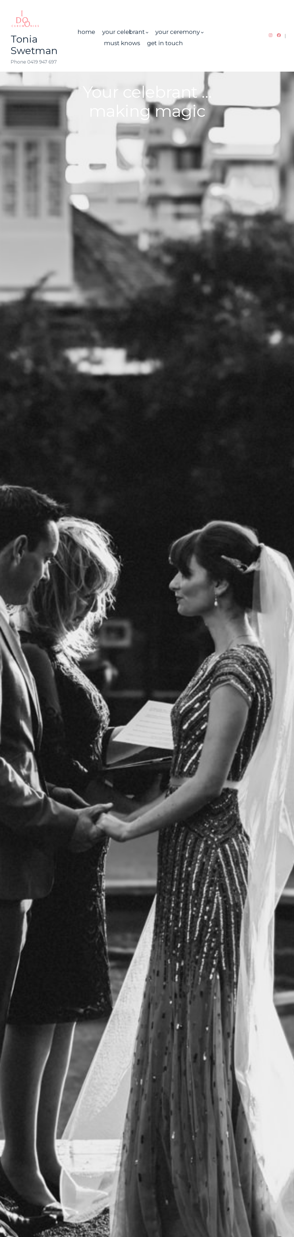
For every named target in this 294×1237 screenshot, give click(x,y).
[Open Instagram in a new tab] (270, 35)
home (86, 31)
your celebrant (125, 31)
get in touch (165, 43)
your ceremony (179, 31)
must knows (122, 43)
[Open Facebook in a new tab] (279, 35)
